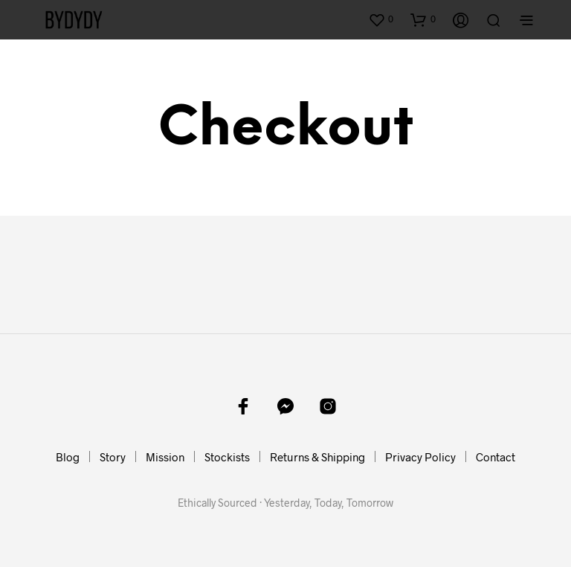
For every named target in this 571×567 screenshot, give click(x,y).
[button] (380, 19)
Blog (68, 457)
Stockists (227, 457)
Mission (165, 457)
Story (113, 457)
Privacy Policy (420, 457)
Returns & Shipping (317, 457)
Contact (495, 457)
